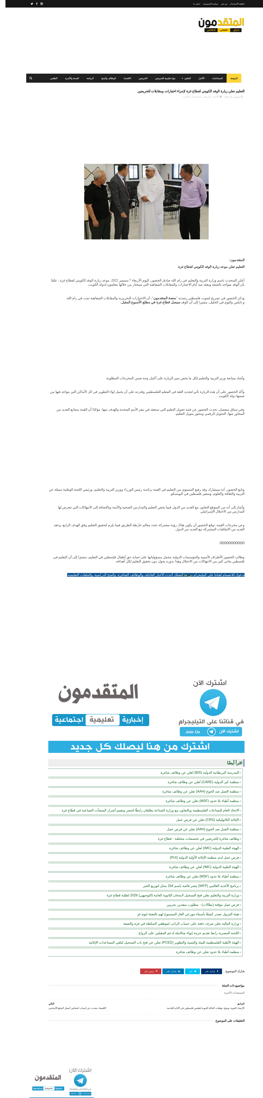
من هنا (182, 596)
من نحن (218, 4)
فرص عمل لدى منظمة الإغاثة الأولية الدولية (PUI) (199, 865)
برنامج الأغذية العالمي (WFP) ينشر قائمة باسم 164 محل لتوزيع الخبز (186, 893)
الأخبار (199, 78)
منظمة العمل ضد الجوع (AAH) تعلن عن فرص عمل (197, 837)
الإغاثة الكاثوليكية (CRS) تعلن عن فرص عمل (202, 827)
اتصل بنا (191, 4)
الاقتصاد (125, 78)
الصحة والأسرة (70, 78)
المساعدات (215, 78)
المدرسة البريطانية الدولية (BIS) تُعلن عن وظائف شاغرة (194, 776)
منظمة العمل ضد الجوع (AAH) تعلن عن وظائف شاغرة (195, 795)
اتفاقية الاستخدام (232, 4)
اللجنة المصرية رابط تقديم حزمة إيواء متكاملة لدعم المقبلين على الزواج (183, 941)
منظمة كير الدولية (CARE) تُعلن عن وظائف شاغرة (198, 785)
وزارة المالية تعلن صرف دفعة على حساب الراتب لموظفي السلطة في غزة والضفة (176, 931)
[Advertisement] (92, 40)
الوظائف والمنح (106, 78)
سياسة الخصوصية (205, 4)
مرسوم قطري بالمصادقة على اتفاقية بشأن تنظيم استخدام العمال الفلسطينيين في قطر (47, 179)
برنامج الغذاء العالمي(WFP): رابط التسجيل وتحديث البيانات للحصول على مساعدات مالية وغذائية (48, 145)
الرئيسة (231, 78)
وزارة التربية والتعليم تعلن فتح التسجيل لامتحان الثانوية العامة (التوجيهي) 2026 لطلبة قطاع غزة (167, 903)
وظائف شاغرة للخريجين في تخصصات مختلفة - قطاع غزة (193, 846)
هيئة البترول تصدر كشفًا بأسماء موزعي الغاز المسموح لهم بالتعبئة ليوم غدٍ (183, 922)
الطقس (51, 78)
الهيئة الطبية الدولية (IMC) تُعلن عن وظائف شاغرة (199, 856)
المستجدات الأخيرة (187, 105)
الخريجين (140, 78)
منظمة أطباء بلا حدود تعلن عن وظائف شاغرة (202, 964)
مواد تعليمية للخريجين (163, 78)
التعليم (185, 78)
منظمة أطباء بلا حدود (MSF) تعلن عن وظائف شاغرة (197, 804)
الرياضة (87, 78)
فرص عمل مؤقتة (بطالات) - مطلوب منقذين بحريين (197, 912)
